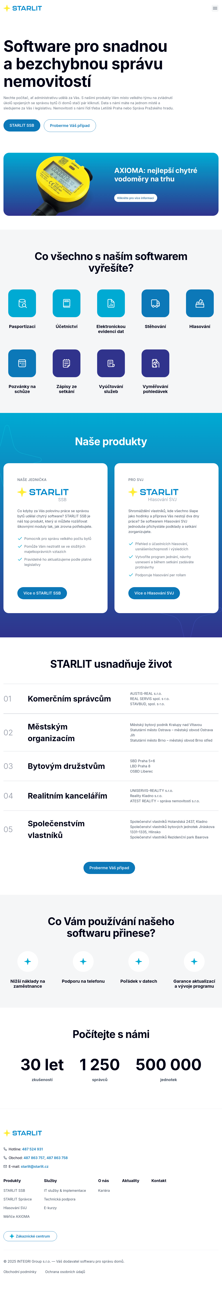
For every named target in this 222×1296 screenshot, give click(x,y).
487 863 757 (34, 1158)
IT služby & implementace (65, 1191)
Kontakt (158, 1181)
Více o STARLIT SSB (42, 594)
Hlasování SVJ (15, 1209)
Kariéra (104, 1191)
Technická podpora (59, 1200)
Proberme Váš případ (70, 126)
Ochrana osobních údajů (65, 1272)
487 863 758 (57, 1158)
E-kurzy (50, 1209)
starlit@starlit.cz (35, 1167)
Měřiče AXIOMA (16, 1217)
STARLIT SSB (22, 126)
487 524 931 (32, 1150)
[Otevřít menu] (215, 8)
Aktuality (130, 1181)
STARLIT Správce (17, 1200)
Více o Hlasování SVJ (154, 594)
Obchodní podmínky (19, 1272)
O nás (103, 1181)
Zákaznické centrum (30, 1237)
